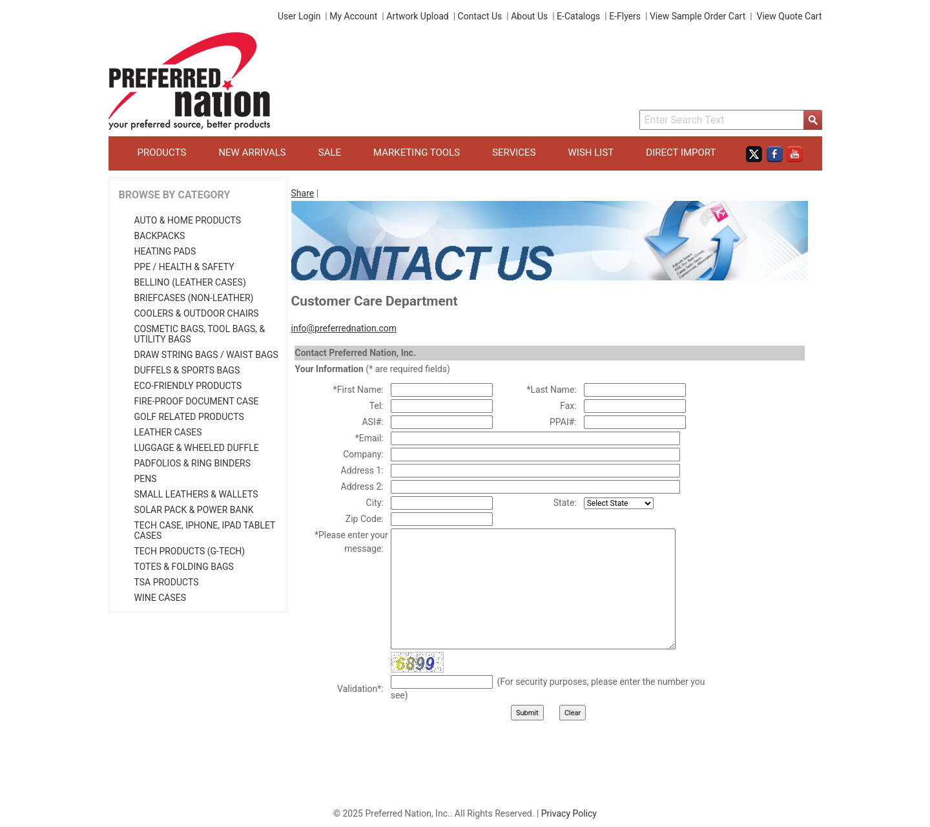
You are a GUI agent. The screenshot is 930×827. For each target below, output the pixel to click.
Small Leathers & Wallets (196, 494)
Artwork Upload (417, 16)
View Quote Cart (789, 16)
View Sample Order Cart (697, 16)
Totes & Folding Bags (184, 566)
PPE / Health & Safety (184, 267)
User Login (299, 16)
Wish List (591, 152)
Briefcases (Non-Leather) (194, 298)
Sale (329, 152)
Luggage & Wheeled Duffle (196, 448)
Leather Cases (168, 432)
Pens (145, 479)
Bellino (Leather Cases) (190, 282)
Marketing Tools (416, 152)
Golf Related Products (189, 417)
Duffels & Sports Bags (187, 370)
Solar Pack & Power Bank (194, 510)
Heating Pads (165, 251)
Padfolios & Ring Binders (192, 463)
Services (513, 152)
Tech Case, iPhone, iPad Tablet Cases (205, 530)
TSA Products (166, 582)
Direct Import (681, 152)
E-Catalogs (578, 16)
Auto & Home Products (188, 220)
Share (303, 193)
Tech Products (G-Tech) (189, 551)
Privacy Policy (569, 813)
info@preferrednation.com (344, 328)
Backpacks (159, 236)
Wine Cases (160, 597)
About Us (529, 16)
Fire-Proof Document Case (196, 401)
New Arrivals (251, 152)
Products (162, 152)
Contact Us (480, 16)
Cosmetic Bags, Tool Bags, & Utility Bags (199, 334)
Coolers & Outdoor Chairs (196, 313)
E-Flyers (625, 16)
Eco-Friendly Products (188, 386)
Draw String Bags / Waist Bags (206, 355)
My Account (353, 16)
